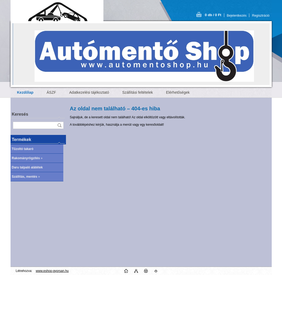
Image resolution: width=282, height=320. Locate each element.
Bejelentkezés (237, 15)
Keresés (20, 114)
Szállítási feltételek (137, 92)
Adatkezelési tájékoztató (89, 92)
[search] (59, 125)
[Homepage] (25, 92)
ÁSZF (51, 92)
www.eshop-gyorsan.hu (52, 271)
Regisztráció (260, 15)
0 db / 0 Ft (213, 15)
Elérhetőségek (178, 92)
